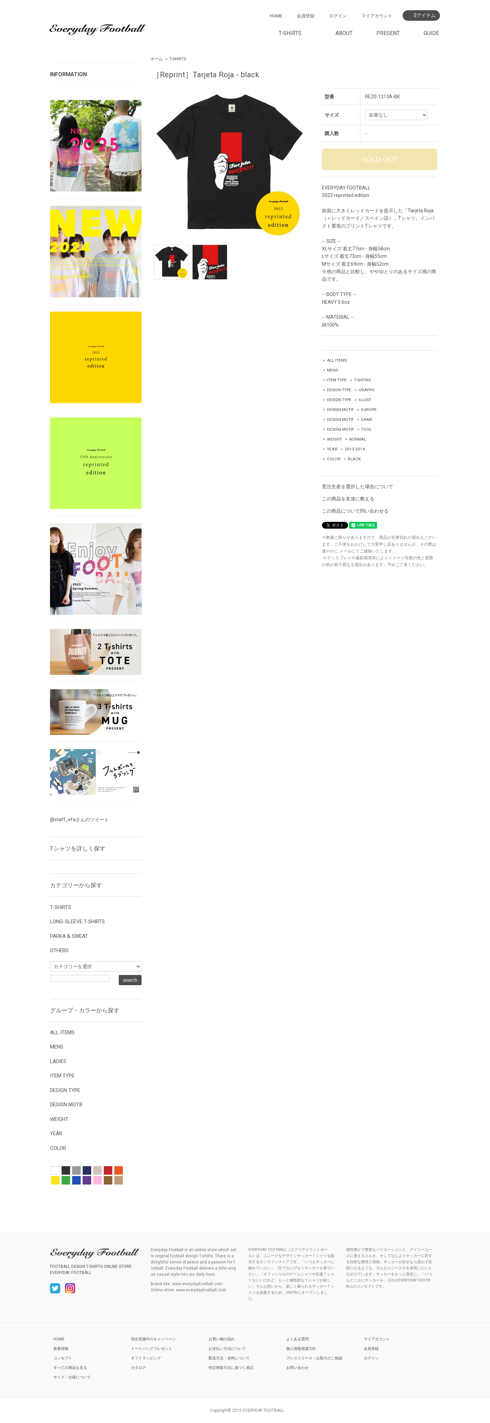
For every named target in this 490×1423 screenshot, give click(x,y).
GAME (367, 419)
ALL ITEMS (337, 360)
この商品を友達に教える (348, 498)
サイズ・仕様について (72, 1377)
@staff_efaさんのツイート (79, 819)
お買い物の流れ (222, 1339)
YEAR (332, 449)
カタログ (138, 1368)
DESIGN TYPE (339, 389)
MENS (332, 370)
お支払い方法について (227, 1348)
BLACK (354, 459)
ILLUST (365, 399)
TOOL (366, 429)
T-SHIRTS (177, 58)
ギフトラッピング (146, 1358)
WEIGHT (334, 439)
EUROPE (369, 409)
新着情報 (60, 1348)
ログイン (338, 15)
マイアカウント (376, 15)
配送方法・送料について (229, 1358)
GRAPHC (367, 389)
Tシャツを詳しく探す (77, 848)
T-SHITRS (362, 380)
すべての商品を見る (70, 1368)
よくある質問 (297, 1339)
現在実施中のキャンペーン (153, 1339)
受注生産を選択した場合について (357, 486)
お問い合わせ (297, 1368)
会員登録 (305, 15)
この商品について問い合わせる (355, 511)
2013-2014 (355, 449)
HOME (276, 15)
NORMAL (357, 439)
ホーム (156, 58)
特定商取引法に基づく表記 (231, 1368)
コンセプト (62, 1358)
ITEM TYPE (337, 380)
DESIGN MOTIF (340, 409)
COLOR (334, 459)
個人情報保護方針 (301, 1348)
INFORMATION (68, 74)
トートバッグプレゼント (151, 1348)
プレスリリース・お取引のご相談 (314, 1358)
